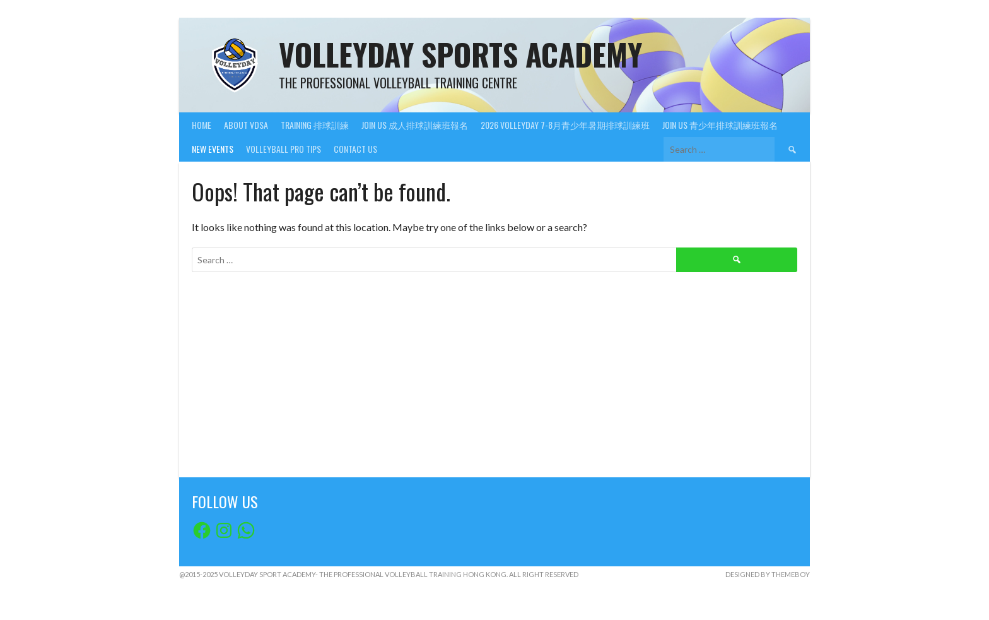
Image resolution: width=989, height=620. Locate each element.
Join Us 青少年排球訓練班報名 (720, 124)
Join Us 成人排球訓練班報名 (414, 124)
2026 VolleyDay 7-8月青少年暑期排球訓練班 (565, 124)
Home (201, 124)
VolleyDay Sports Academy (460, 54)
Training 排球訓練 (315, 124)
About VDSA (246, 124)
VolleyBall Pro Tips (283, 148)
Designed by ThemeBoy (767, 574)
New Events (212, 148)
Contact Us (355, 148)
